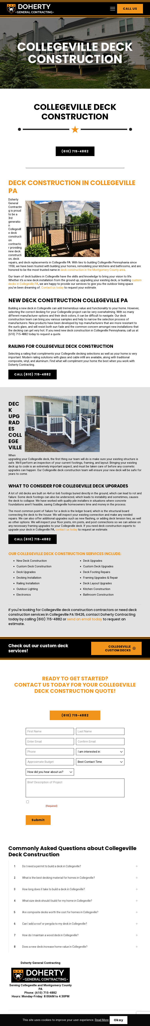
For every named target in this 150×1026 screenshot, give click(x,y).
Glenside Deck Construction (73, 977)
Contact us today (36, 254)
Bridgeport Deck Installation (110, 957)
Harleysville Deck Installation (59, 983)
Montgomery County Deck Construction (92, 998)
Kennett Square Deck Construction (113, 988)
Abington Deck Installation (24, 952)
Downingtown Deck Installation (75, 967)
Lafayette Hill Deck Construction (69, 993)
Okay (118, 1020)
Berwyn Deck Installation (41, 957)
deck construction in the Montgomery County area (38, 227)
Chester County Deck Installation (46, 998)
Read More (102, 1020)
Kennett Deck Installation (75, 988)
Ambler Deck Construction (58, 952)
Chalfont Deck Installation (56, 962)
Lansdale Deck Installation (106, 993)
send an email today (84, 556)
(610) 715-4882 (18, 301)
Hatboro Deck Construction (95, 983)
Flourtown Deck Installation (89, 972)
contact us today (66, 466)
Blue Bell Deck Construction (74, 957)
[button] (75, 803)
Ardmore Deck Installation (93, 952)
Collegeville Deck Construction (92, 962)
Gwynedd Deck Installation (109, 977)
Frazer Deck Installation (40, 977)
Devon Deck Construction (39, 967)
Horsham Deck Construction (41, 988)
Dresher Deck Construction (113, 967)
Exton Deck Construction (56, 972)
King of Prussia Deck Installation (28, 993)
